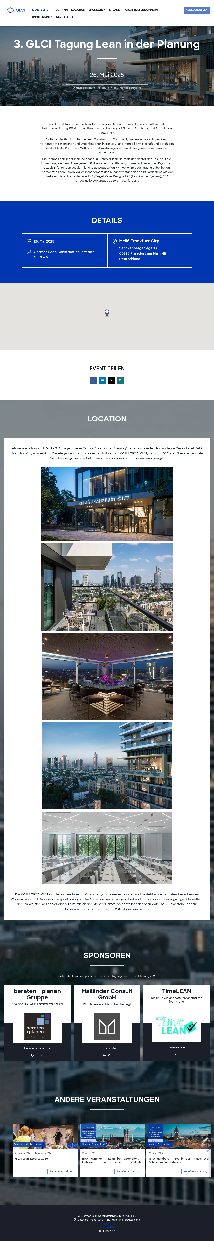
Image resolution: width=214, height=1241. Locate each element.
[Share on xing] (120, 380)
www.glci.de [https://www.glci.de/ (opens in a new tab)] (107, 1227)
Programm (60, 10)
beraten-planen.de (37, 1048)
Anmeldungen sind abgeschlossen (107, 88)
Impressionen (42, 17)
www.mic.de (107, 1048)
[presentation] (6, 1151)
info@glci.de (107, 1224)
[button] (107, 313)
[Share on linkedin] (102, 380)
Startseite (40, 10)
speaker (115, 10)
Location (78, 10)
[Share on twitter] (111, 380)
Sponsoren (97, 10)
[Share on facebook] (93, 380)
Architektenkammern (141, 10)
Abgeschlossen (196, 10)
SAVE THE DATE (66, 17)
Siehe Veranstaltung (61, 1171)
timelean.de (176, 1047)
